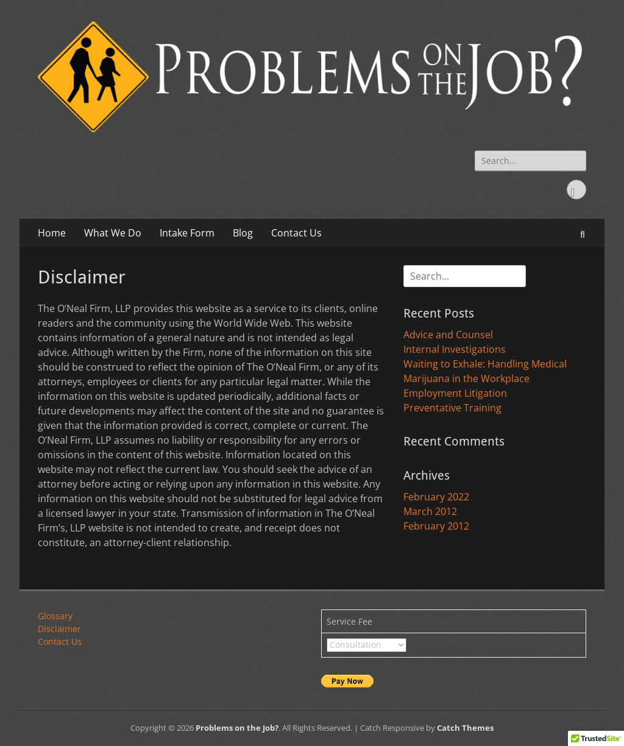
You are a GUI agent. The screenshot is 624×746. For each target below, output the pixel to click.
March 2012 (430, 511)
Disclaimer (59, 628)
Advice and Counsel (448, 334)
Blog (243, 233)
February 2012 (436, 526)
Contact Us (296, 233)
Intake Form (187, 233)
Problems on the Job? (237, 727)
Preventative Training (452, 407)
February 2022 (436, 496)
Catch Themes (465, 727)
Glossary (55, 616)
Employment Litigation (455, 393)
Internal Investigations (454, 349)
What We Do (112, 233)
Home (52, 233)
